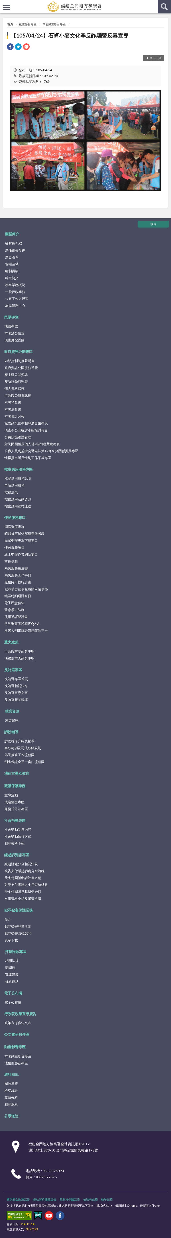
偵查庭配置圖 (14, 340)
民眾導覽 (11, 317)
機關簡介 (12, 234)
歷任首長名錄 (15, 250)
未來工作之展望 (16, 299)
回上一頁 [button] (155, 58)
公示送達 (11, 1116)
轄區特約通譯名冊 (17, 596)
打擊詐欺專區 (15, 951)
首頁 (10, 24)
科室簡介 (11, 278)
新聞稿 (10, 968)
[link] (10, 47)
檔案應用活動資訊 (17, 499)
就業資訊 (12, 711)
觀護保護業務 (15, 786)
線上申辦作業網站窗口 (21, 554)
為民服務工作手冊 (17, 575)
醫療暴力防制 (14, 610)
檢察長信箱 (90, 1199)
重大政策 (11, 642)
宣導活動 (11, 795)
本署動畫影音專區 (54, 24)
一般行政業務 (15, 292)
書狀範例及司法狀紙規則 (22, 748)
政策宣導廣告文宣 (17, 1023)
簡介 (7, 919)
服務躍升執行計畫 (17, 582)
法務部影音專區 (16, 1063)
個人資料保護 (14, 388)
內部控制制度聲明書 (19, 361)
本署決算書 (12, 409)
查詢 (164, 6)
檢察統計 (11, 1090)
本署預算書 (12, 402)
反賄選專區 (13, 670)
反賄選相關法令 (16, 686)
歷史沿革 (11, 257)
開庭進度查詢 (14, 527)
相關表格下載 (14, 843)
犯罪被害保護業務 (18, 910)
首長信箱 (11, 561)
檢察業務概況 (15, 285)
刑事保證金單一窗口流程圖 (24, 762)
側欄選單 (6, 7)
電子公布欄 (13, 993)
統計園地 (11, 1074)
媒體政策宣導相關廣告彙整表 (26, 423)
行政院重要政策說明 (19, 651)
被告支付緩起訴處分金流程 (24, 871)
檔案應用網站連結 (17, 506)
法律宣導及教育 (16, 773)
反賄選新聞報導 (16, 700)
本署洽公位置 (14, 333)
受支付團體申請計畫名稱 (22, 878)
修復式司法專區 (16, 809)
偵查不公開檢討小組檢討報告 (26, 430)
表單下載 (11, 940)
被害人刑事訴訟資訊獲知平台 (26, 630)
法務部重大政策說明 (19, 658)
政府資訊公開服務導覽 (21, 368)
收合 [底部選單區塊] (153, 224)
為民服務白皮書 (16, 568)
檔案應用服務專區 (18, 469)
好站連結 (11, 981)
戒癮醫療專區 (14, 802)
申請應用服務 (14, 485)
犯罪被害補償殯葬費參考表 (24, 533)
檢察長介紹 (13, 243)
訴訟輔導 (11, 732)
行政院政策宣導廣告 (20, 1014)
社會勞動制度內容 (17, 829)
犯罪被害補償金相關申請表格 (26, 589)
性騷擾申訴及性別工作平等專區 (27, 458)
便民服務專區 (15, 517)
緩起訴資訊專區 (16, 855)
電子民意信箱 (14, 603)
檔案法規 (11, 492)
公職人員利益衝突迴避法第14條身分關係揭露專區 (41, 451)
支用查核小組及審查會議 (22, 898)
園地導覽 (11, 1084)
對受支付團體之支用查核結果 (26, 885)
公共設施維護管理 (17, 437)
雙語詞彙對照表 (16, 382)
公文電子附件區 (16, 1034)
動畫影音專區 (28, 24)
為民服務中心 (15, 306)
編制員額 (11, 271)
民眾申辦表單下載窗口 (21, 540)
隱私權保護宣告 (70, 1199)
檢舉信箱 (107, 1199)
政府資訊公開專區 (18, 351)
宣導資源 (11, 974)
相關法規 (11, 961)
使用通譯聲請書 (16, 617)
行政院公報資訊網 (17, 395)
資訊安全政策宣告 (18, 1199)
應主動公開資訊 (16, 375)
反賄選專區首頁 (16, 679)
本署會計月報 (14, 416)
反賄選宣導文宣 (16, 693)
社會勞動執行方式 (17, 836)
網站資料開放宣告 (44, 1199)
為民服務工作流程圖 (19, 755)
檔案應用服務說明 (17, 478)
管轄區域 (11, 264)
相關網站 (11, 1104)
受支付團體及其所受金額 (22, 892)
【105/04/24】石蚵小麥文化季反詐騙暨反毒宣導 (69, 35)
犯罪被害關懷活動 (17, 926)
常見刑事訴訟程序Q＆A (21, 624)
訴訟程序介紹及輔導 (19, 741)
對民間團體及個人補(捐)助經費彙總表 (32, 444)
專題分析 (11, 1097)
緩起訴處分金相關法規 (21, 864)
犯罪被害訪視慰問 (17, 933)
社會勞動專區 (15, 820)
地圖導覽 (11, 326)
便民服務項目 (14, 547)
